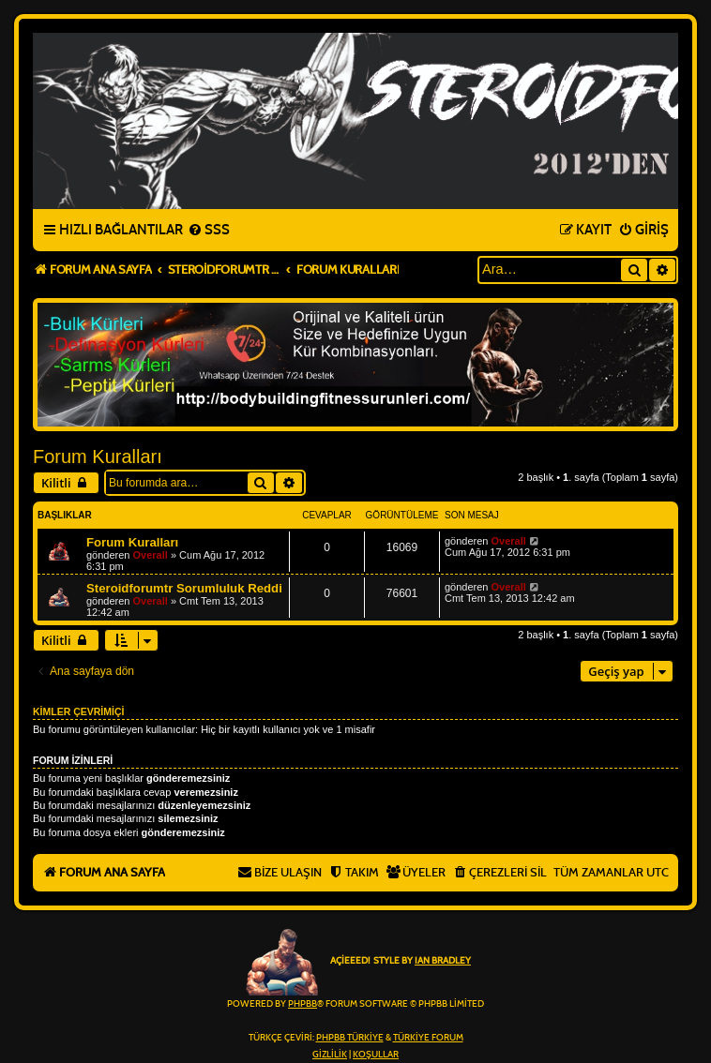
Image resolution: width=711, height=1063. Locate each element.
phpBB (302, 1004)
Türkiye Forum (428, 1037)
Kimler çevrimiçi (78, 711)
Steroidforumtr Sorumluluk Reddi (184, 588)
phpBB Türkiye (350, 1037)
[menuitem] (209, 231)
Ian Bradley (443, 961)
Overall (150, 555)
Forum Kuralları (97, 456)
